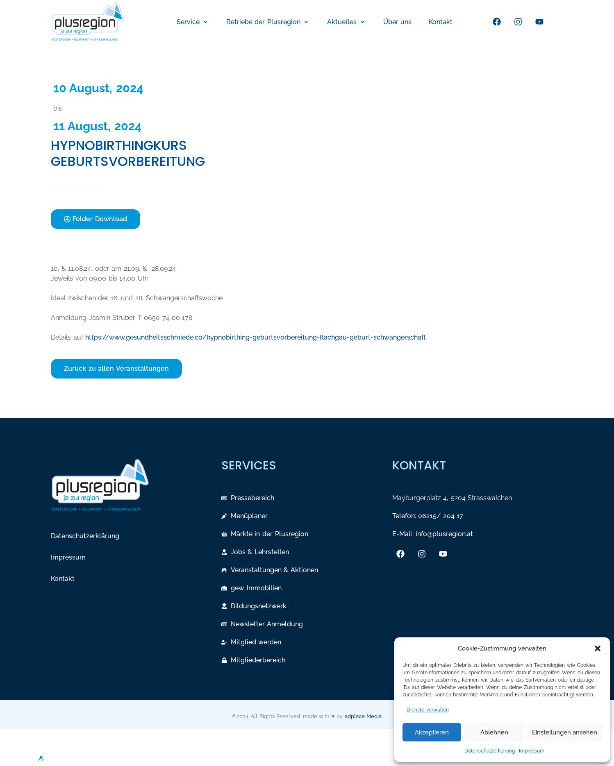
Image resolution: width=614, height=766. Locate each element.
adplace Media (363, 716)
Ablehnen (494, 732)
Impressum (531, 751)
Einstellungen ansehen (564, 732)
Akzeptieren (432, 732)
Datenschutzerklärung (489, 751)
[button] (598, 648)
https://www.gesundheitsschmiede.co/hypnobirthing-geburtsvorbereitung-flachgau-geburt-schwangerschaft (255, 337)
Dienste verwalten (428, 710)
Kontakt (63, 578)
